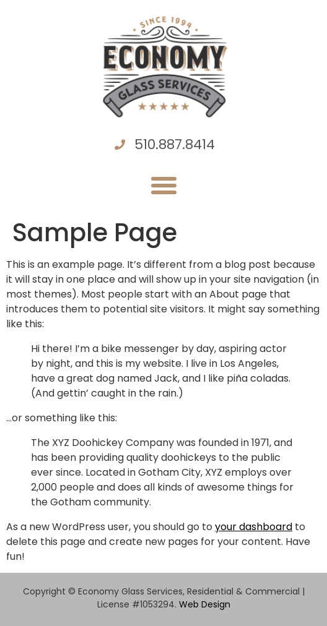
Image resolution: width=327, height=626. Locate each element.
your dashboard (253, 527)
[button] (163, 186)
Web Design (204, 604)
